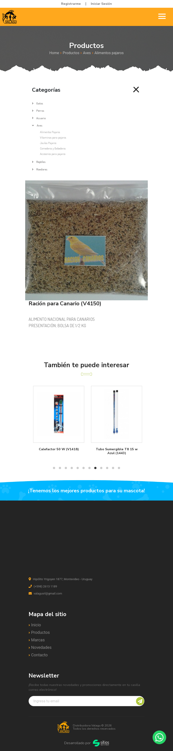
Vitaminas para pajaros (53, 137)
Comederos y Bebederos (53, 148)
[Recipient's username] (86, 701)
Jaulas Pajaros (48, 143)
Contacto (39, 654)
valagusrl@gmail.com (45, 593)
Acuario (41, 118)
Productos (71, 53)
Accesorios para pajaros (52, 154)
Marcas (38, 639)
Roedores (41, 169)
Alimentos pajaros (109, 53)
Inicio (36, 624)
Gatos (39, 103)
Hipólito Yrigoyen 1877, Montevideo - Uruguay (60, 579)
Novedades (41, 647)
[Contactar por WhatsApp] (159, 737)
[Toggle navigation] (162, 17)
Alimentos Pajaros (50, 132)
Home (54, 53)
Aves (87, 53)
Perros (40, 110)
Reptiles (40, 162)
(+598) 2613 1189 (43, 586)
